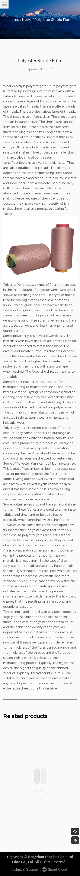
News (27, 19)
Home (14, 19)
